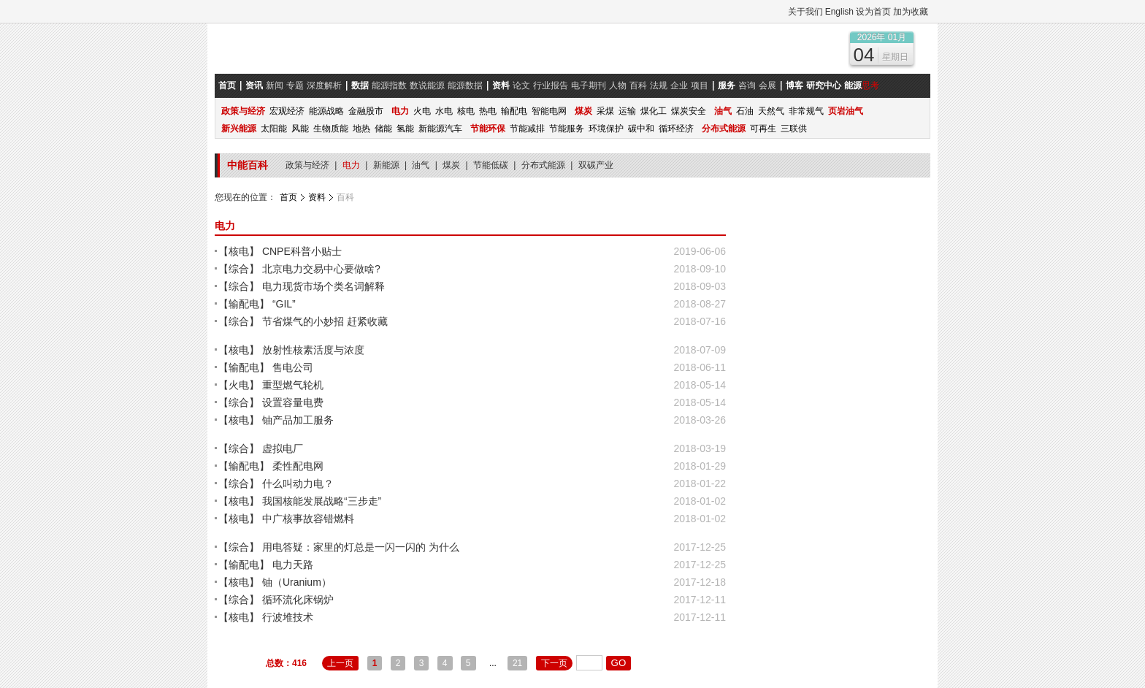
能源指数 (389, 85)
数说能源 (427, 85)
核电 (466, 111)
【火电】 (238, 385)
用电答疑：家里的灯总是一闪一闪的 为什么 (360, 547)
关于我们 (805, 12)
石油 (745, 111)
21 (517, 663)
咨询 (747, 85)
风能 (300, 128)
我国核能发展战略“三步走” (321, 501)
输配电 (514, 111)
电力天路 (292, 564)
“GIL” (284, 304)
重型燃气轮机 (292, 385)
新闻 (274, 85)
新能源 (387, 165)
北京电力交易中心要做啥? (321, 269)
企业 (679, 85)
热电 (488, 111)
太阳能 (274, 128)
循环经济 (676, 128)
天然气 (771, 111)
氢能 (405, 128)
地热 (361, 128)
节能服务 (566, 128)
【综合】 (238, 269)
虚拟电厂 (282, 448)
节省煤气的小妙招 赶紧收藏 (325, 321)
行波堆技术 (287, 617)
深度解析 (324, 85)
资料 (317, 197)
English (839, 12)
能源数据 (465, 85)
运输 (627, 111)
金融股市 (365, 111)
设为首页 (873, 12)
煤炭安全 (688, 111)
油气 (422, 165)
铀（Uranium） (297, 582)
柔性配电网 (297, 466)
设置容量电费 (292, 402)
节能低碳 (491, 165)
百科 (638, 85)
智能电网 (549, 111)
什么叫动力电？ (298, 483)
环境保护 (606, 128)
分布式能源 (544, 165)
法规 (658, 85)
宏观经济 (287, 111)
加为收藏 (910, 12)
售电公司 (292, 367)
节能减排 (527, 128)
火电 (422, 111)
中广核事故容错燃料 (308, 518)
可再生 (763, 128)
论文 (521, 85)
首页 (288, 197)
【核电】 (238, 251)
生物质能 (330, 128)
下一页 (554, 663)
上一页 (340, 663)
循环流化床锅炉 (298, 599)
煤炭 (452, 165)
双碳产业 (595, 165)
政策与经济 (309, 165)
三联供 (794, 128)
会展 (767, 85)
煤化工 (653, 111)
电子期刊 (588, 85)
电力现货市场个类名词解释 (323, 286)
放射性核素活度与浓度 (313, 350)
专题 (295, 85)
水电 (444, 111)
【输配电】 (243, 304)
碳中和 (641, 128)
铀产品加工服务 (298, 420)
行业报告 (550, 85)
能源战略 (326, 111)
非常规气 (806, 111)
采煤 (605, 111)
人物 (618, 85)
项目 (699, 85)
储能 (383, 128)
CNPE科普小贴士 (302, 251)
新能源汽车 (440, 128)
